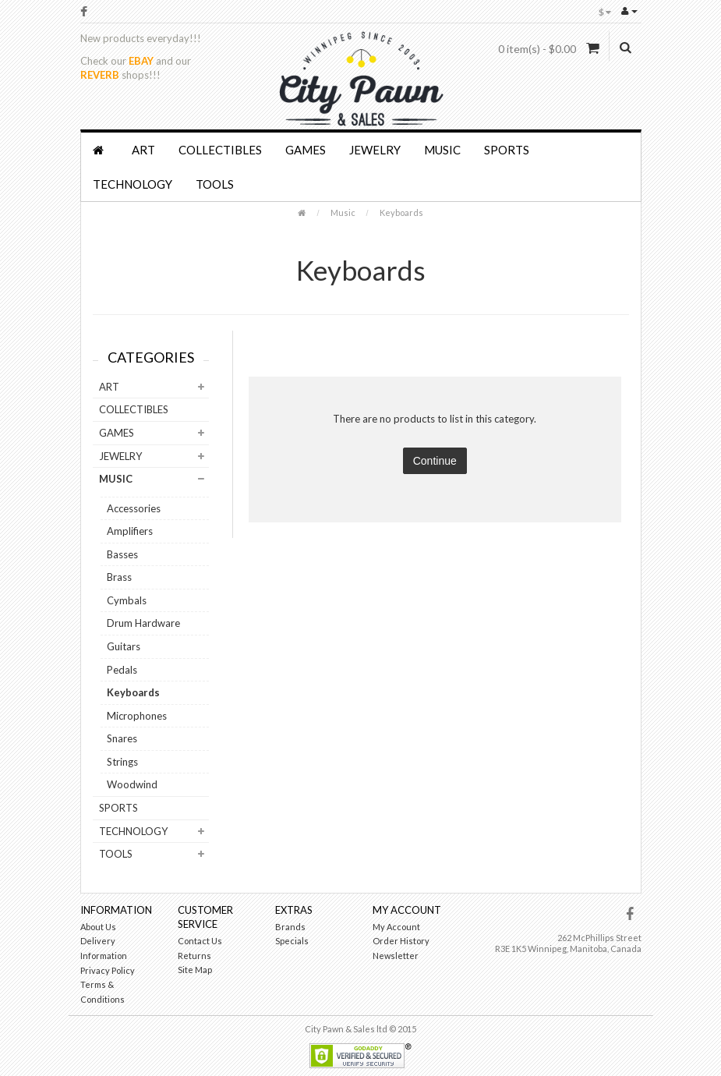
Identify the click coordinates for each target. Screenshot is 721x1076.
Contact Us (200, 941)
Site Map (195, 970)
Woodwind (132, 784)
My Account (396, 927)
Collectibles (220, 150)
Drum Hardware (143, 623)
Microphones (137, 716)
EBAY (141, 61)
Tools (215, 184)
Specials (292, 941)
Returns (194, 955)
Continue (435, 461)
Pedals (122, 670)
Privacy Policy (107, 970)
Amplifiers (130, 531)
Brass (119, 577)
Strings (122, 762)
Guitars (123, 646)
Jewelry (375, 150)
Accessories (134, 508)
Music (442, 150)
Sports (506, 150)
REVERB (99, 75)
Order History (401, 941)
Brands (290, 927)
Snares (122, 738)
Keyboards (401, 212)
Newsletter (396, 955)
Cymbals (127, 600)
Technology (132, 184)
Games (305, 150)
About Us (98, 927)
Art (143, 150)
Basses (122, 554)
